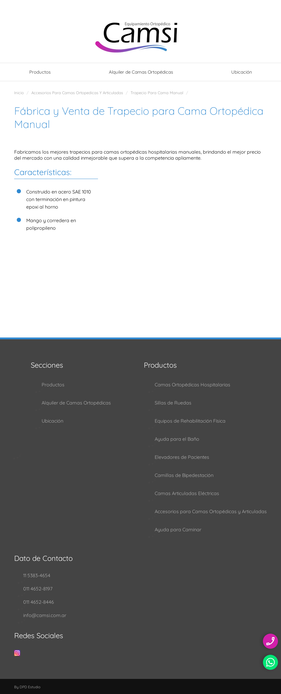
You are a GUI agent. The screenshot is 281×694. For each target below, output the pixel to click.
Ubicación (241, 72)
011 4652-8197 (37, 589)
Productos (40, 72)
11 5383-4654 (36, 575)
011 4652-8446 (38, 602)
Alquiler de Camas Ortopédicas (141, 72)
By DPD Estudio (27, 687)
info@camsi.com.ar (44, 615)
